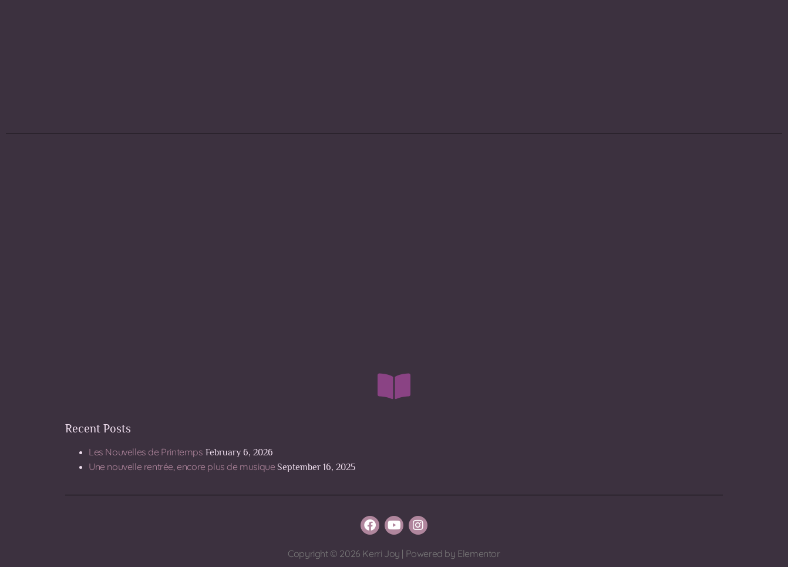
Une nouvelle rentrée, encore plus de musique (182, 466)
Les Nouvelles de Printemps (146, 452)
